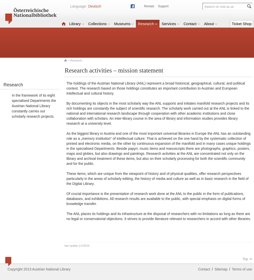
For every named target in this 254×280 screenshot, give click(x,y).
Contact (192, 24)
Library (76, 24)
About (210, 24)
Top (247, 259)
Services (170, 24)
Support (163, 6)
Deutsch (94, 6)
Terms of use (242, 269)
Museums (124, 24)
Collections (99, 24)
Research (147, 24)
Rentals (149, 6)
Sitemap (221, 269)
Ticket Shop (241, 24)
